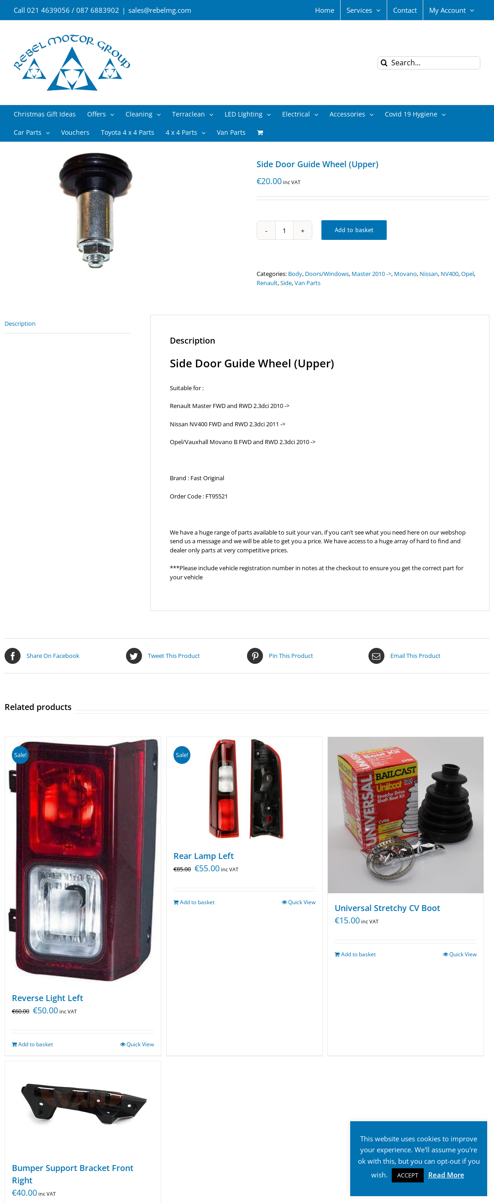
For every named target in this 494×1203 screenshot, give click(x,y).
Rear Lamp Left (203, 855)
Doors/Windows (327, 274)
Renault (267, 283)
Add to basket (354, 230)
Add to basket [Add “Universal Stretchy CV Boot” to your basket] (358, 955)
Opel (467, 274)
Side (286, 283)
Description (20, 323)
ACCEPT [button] (407, 1175)
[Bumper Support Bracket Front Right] (83, 1107)
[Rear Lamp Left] (244, 789)
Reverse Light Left (47, 997)
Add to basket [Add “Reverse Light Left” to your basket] (35, 1044)
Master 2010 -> (371, 274)
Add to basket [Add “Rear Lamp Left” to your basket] (197, 902)
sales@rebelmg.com (159, 10)
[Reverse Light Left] (83, 860)
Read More (446, 1174)
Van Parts (307, 283)
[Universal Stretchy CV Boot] (405, 815)
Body (295, 274)
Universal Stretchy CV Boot (387, 908)
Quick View (140, 1044)
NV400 (449, 274)
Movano (405, 274)
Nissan (429, 274)
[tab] (68, 324)
